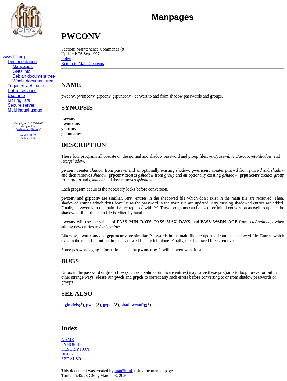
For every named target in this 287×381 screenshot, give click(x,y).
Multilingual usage (25, 110)
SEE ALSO (71, 359)
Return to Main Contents (82, 63)
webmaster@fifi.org (28, 129)
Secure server (21, 105)
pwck (91, 305)
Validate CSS (29, 137)
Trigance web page (26, 86)
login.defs (70, 305)
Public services (22, 90)
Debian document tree (34, 76)
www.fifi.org (14, 57)
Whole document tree (33, 81)
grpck (108, 305)
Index (66, 58)
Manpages (23, 66)
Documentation (22, 61)
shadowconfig (133, 305)
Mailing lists (19, 100)
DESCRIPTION (75, 349)
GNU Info (22, 71)
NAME (67, 339)
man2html (123, 370)
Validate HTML (29, 135)
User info (16, 95)
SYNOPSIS (71, 344)
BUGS (67, 354)
